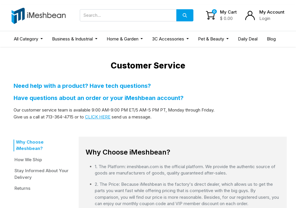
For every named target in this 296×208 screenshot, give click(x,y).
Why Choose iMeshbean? (41, 142)
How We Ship (28, 153)
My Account (271, 12)
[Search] (184, 15)
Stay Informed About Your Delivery (41, 167)
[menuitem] (247, 39)
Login (264, 18)
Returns (24, 181)
